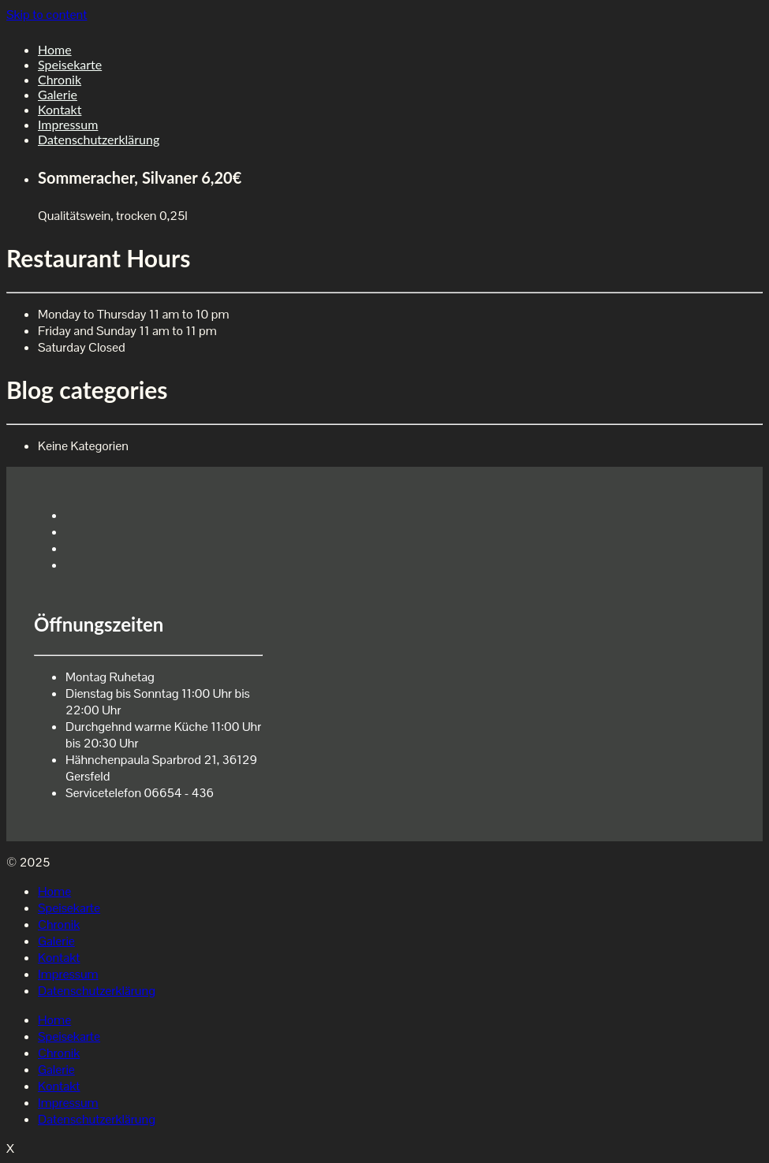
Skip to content (46, 14)
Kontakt (59, 109)
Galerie (57, 94)
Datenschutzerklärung (98, 139)
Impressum (68, 124)
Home (55, 49)
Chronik (59, 79)
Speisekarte (70, 64)
